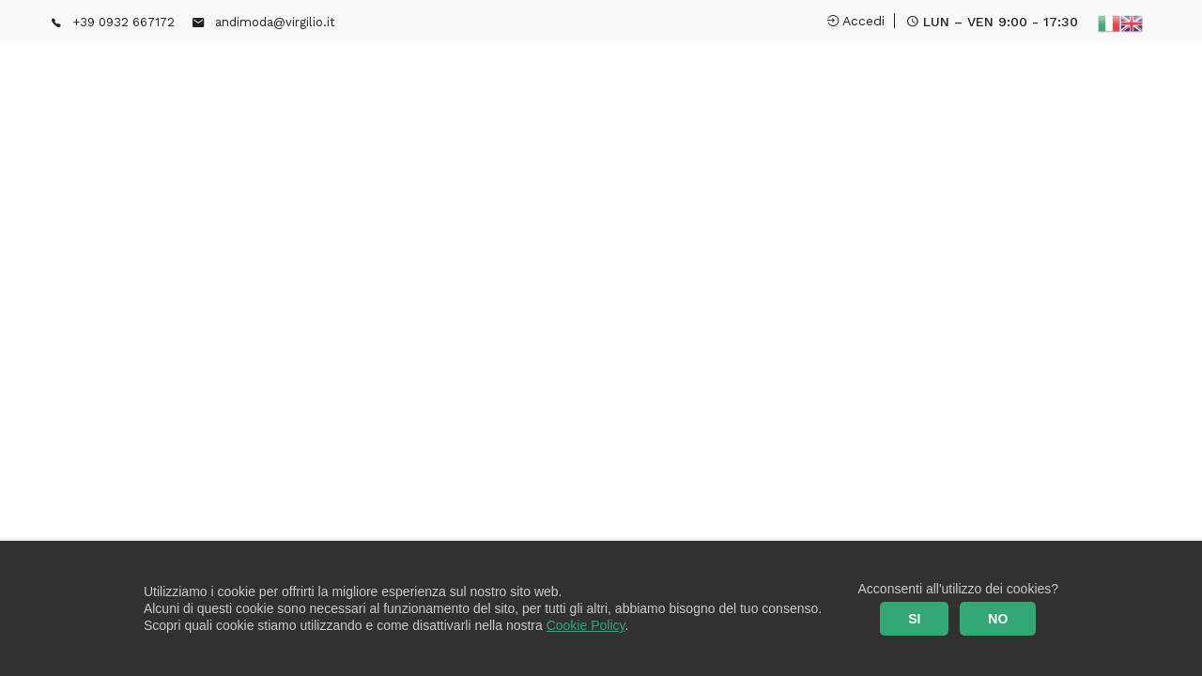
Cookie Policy (586, 625)
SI (914, 618)
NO (998, 618)
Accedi (856, 20)
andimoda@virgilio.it (275, 22)
